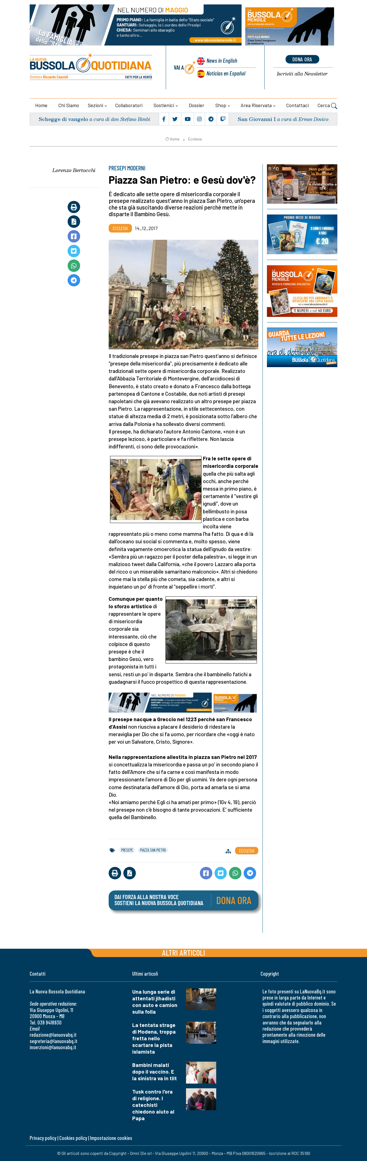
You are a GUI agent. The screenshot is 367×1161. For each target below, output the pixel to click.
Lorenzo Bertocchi (73, 170)
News (222, 60)
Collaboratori (128, 105)
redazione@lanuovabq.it (53, 1034)
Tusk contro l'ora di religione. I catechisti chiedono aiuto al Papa (153, 1104)
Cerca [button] (327, 106)
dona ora (302, 59)
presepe (127, 849)
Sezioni (95, 105)
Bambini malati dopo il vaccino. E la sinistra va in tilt (154, 1071)
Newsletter (302, 73)
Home (41, 105)
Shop (220, 105)
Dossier (196, 105)
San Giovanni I (257, 119)
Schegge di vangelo (63, 119)
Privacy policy (43, 1138)
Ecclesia (195, 139)
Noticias (226, 73)
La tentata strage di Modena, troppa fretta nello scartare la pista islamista (154, 1038)
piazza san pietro (153, 849)
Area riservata (256, 105)
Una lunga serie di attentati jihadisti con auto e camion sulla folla (154, 1001)
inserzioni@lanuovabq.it (53, 1047)
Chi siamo (68, 105)
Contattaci (297, 105)
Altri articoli (183, 952)
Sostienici (164, 105)
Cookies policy (73, 1138)
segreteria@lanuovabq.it (53, 1041)
